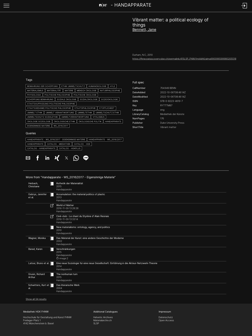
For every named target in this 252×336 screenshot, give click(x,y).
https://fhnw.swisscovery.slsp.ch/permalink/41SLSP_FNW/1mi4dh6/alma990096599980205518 (184, 58)
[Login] (244, 8)
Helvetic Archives (103, 317)
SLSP (96, 323)
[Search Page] (125, 5)
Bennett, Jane (144, 29)
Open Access (166, 320)
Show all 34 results (36, 299)
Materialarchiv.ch (102, 320)
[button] (6, 6)
